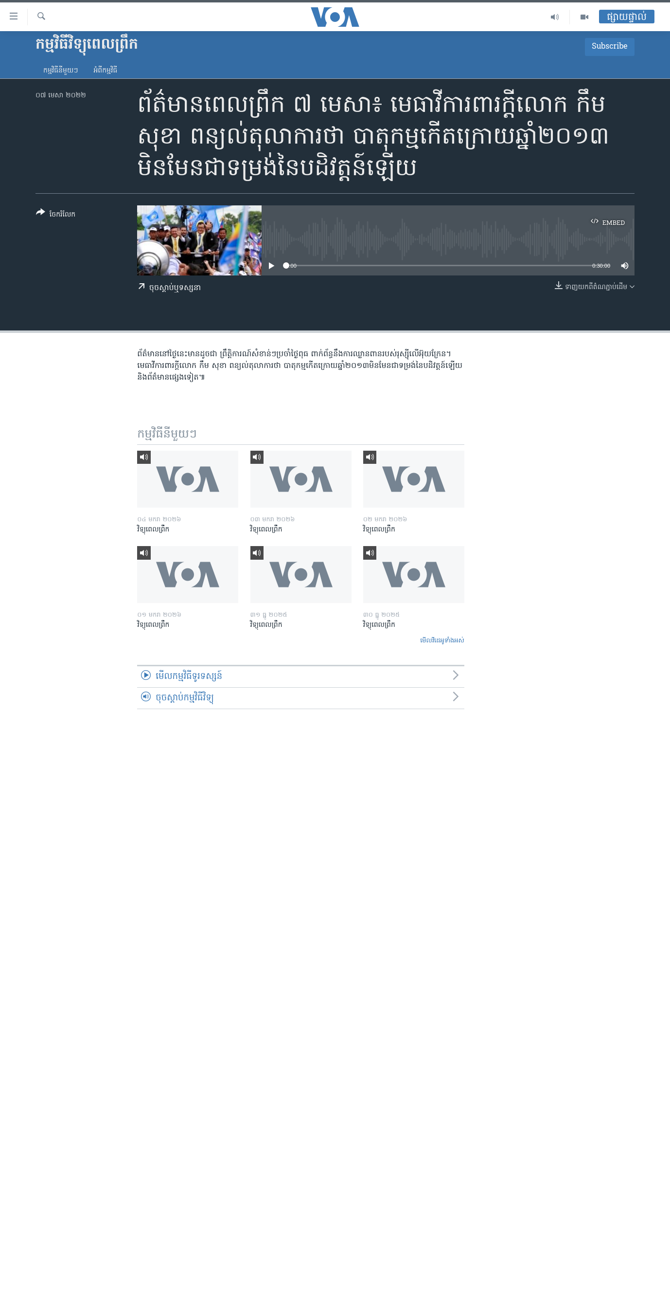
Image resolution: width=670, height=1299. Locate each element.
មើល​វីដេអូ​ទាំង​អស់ (442, 640)
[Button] (55, 215)
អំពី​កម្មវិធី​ (105, 71)
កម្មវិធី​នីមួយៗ (60, 71)
